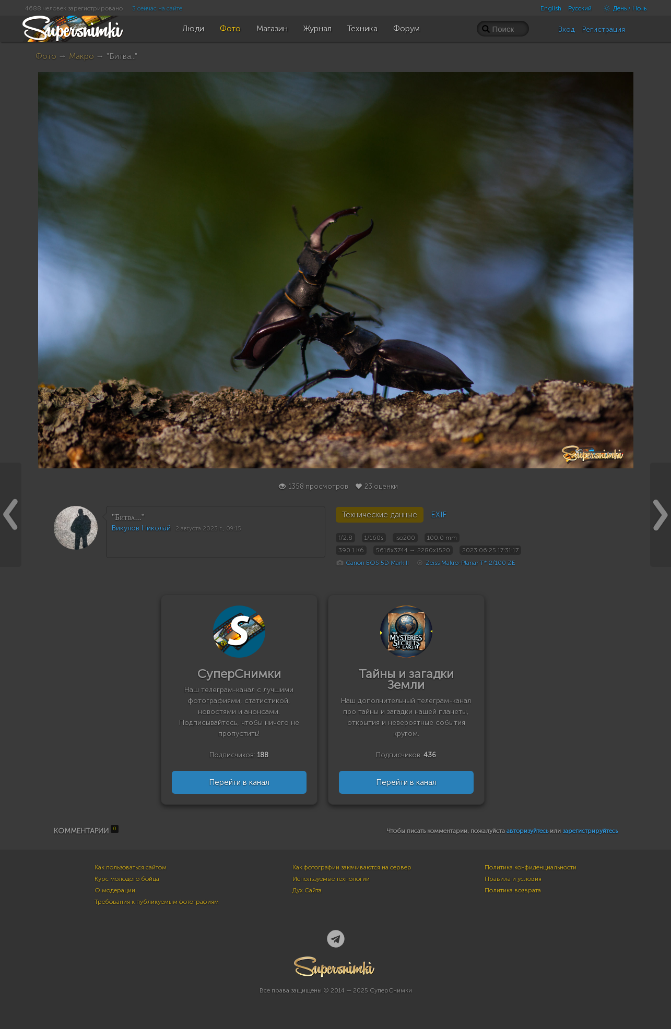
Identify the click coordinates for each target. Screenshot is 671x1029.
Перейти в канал (239, 782)
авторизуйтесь (527, 830)
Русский (580, 8)
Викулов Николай (141, 528)
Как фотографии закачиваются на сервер (351, 867)
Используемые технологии (331, 878)
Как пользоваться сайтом (131, 867)
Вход (566, 29)
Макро (81, 56)
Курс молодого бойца (127, 878)
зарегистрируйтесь (590, 830)
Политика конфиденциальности (530, 867)
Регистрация (603, 29)
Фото (46, 56)
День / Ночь (622, 8)
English (550, 8)
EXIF (438, 514)
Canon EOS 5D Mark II (377, 562)
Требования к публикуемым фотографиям (157, 901)
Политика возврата (513, 890)
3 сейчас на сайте (157, 8)
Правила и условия (513, 878)
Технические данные (379, 514)
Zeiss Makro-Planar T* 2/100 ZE (470, 562)
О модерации (115, 890)
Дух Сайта (307, 890)
